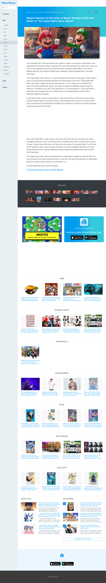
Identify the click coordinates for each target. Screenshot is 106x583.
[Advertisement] (61, 3)
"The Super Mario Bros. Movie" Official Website (44, 170)
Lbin (61, 12)
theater (5, 70)
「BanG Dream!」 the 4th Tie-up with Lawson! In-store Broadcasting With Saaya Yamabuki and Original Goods (49, 527)
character (6, 25)
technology (6, 66)
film (5, 32)
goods (5, 39)
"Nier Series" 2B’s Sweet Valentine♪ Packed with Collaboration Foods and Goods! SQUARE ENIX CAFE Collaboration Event (30, 299)
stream (5, 63)
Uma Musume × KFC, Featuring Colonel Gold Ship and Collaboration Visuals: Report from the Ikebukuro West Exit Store (72, 299)
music (5, 49)
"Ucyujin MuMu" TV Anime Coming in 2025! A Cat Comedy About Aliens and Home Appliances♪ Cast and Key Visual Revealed (51, 488)
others (5, 56)
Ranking (5, 87)
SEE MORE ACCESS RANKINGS (83, 539)
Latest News (6, 14)
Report (4, 81)
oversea (6, 59)
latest (5, 42)
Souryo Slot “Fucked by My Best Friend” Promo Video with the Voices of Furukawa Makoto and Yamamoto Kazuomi (91, 515)
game (5, 35)
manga (5, 46)
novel (5, 53)
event (5, 28)
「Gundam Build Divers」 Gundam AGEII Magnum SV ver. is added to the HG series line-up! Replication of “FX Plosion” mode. (49, 515)
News (4, 20)
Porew (57, 12)
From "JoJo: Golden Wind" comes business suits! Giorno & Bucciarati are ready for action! (90, 527)
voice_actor (6, 73)
